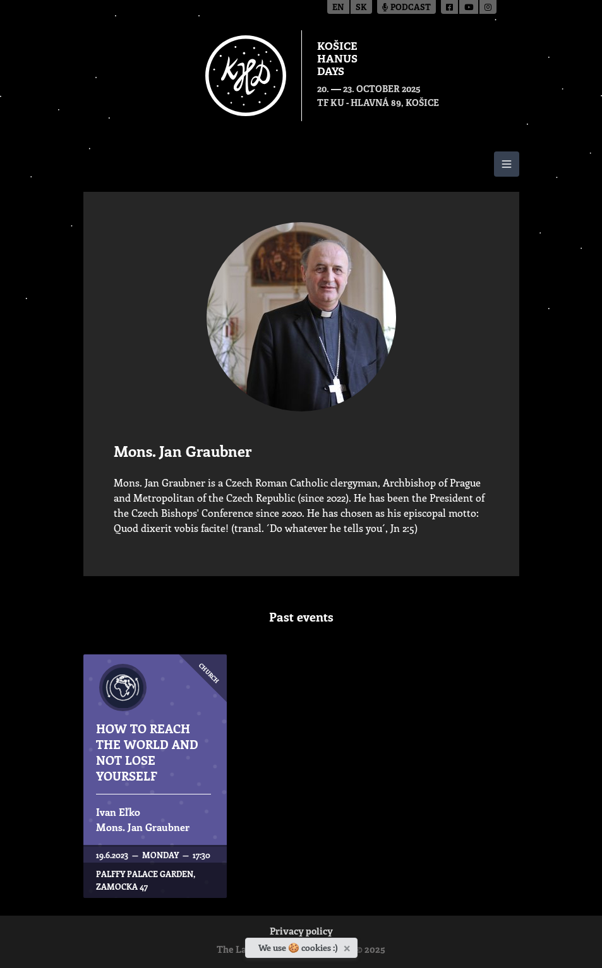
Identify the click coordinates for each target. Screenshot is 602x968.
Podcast (406, 8)
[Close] (348, 945)
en (338, 8)
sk (361, 8)
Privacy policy (301, 932)
